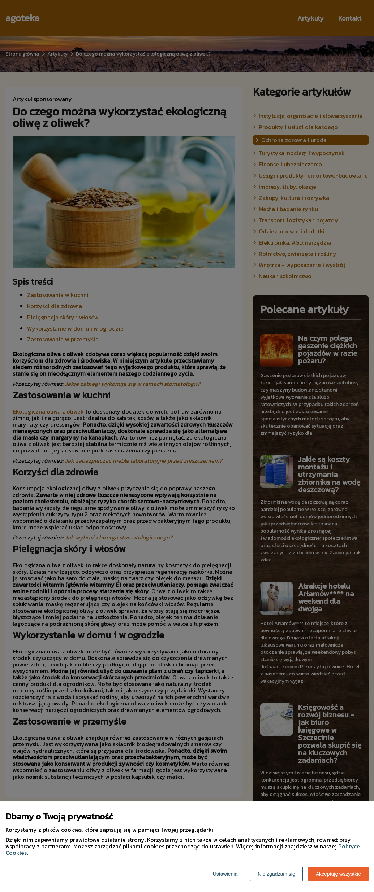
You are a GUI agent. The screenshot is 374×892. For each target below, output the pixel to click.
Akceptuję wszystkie (338, 874)
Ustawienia (225, 874)
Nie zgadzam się (276, 874)
